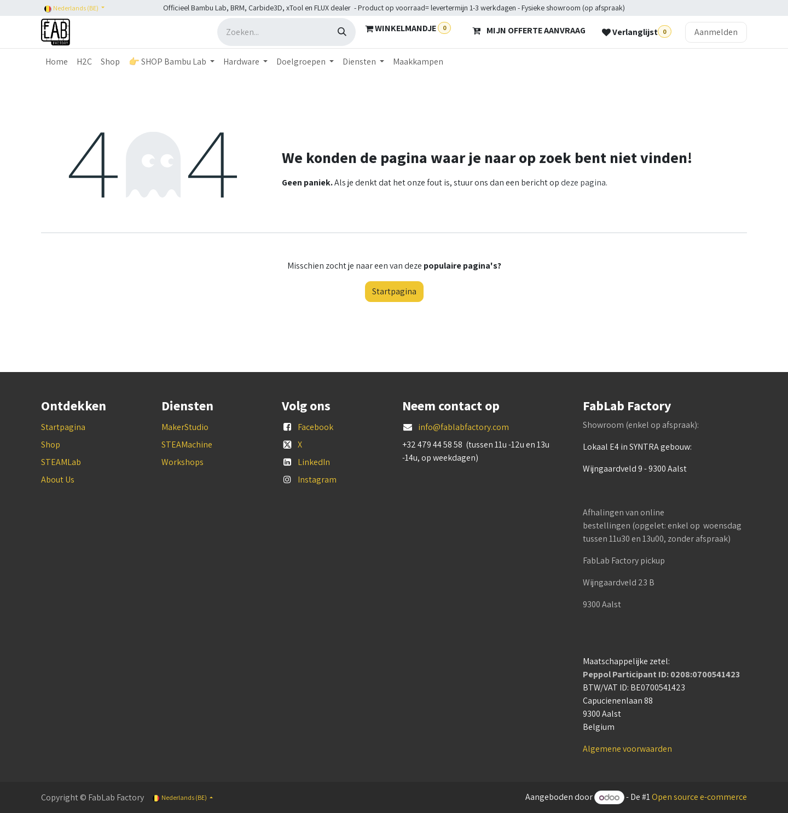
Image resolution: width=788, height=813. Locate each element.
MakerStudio (184, 427)
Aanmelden (716, 32)
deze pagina (583, 182)
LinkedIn (314, 462)
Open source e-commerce (699, 797)
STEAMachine (186, 444)
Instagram (317, 479)
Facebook (315, 427)
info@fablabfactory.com (463, 427)
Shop (50, 444)
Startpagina (394, 291)
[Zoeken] (342, 32)
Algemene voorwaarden (627, 748)
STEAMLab (61, 462)
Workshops (182, 462)
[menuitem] (56, 62)
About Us (57, 479)
